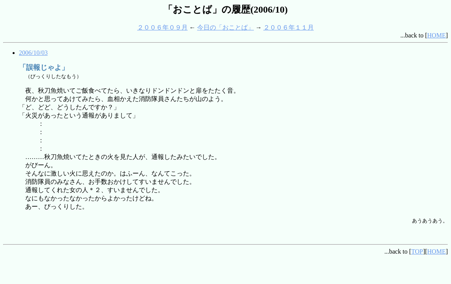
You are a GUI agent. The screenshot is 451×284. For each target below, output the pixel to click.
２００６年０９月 (162, 27)
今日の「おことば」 (225, 27)
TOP (417, 251)
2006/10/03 (33, 52)
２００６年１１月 (288, 27)
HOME (436, 35)
